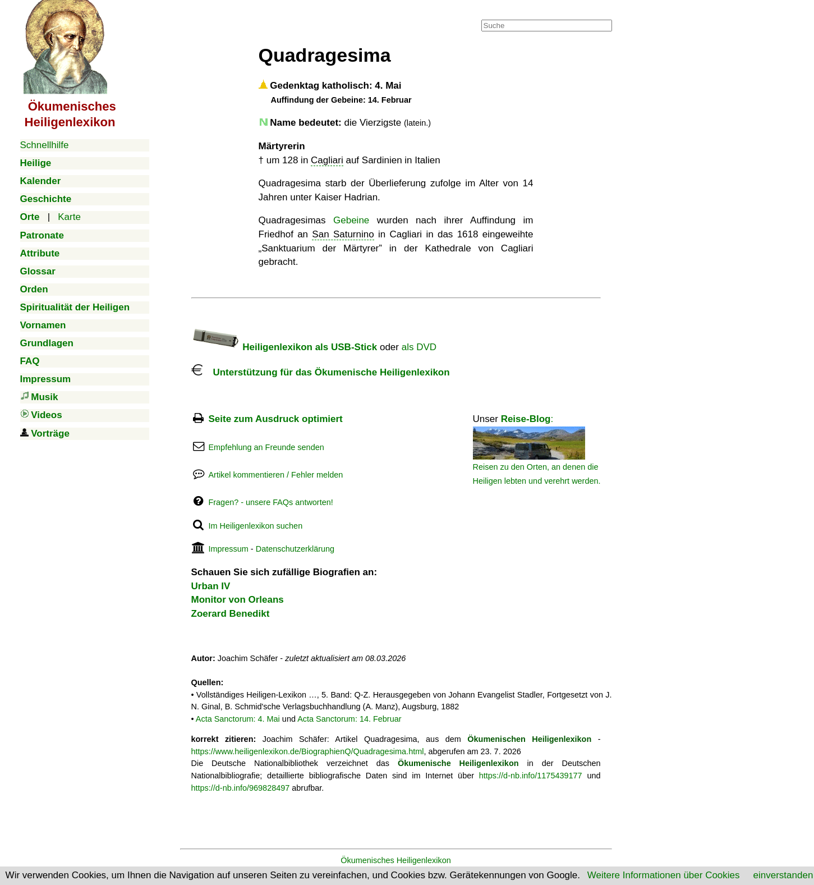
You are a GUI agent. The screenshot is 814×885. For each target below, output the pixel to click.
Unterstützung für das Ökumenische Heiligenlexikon (320, 372)
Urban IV (211, 586)
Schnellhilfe (44, 145)
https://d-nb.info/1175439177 (530, 775)
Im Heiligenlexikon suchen (255, 525)
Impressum (228, 548)
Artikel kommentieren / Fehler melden (275, 474)
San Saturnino (343, 234)
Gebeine (351, 220)
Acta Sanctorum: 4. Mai (238, 718)
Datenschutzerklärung (295, 548)
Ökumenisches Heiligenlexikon (396, 860)
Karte (69, 217)
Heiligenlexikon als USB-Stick (284, 347)
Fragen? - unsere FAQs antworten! (270, 502)
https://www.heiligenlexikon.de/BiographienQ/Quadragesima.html (307, 751)
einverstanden (783, 875)
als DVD (419, 347)
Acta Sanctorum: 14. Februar (349, 718)
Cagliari (327, 160)
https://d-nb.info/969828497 (240, 787)
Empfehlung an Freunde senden (266, 447)
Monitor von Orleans (237, 599)
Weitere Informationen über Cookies (663, 875)
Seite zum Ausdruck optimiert (275, 419)
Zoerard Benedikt (230, 613)
